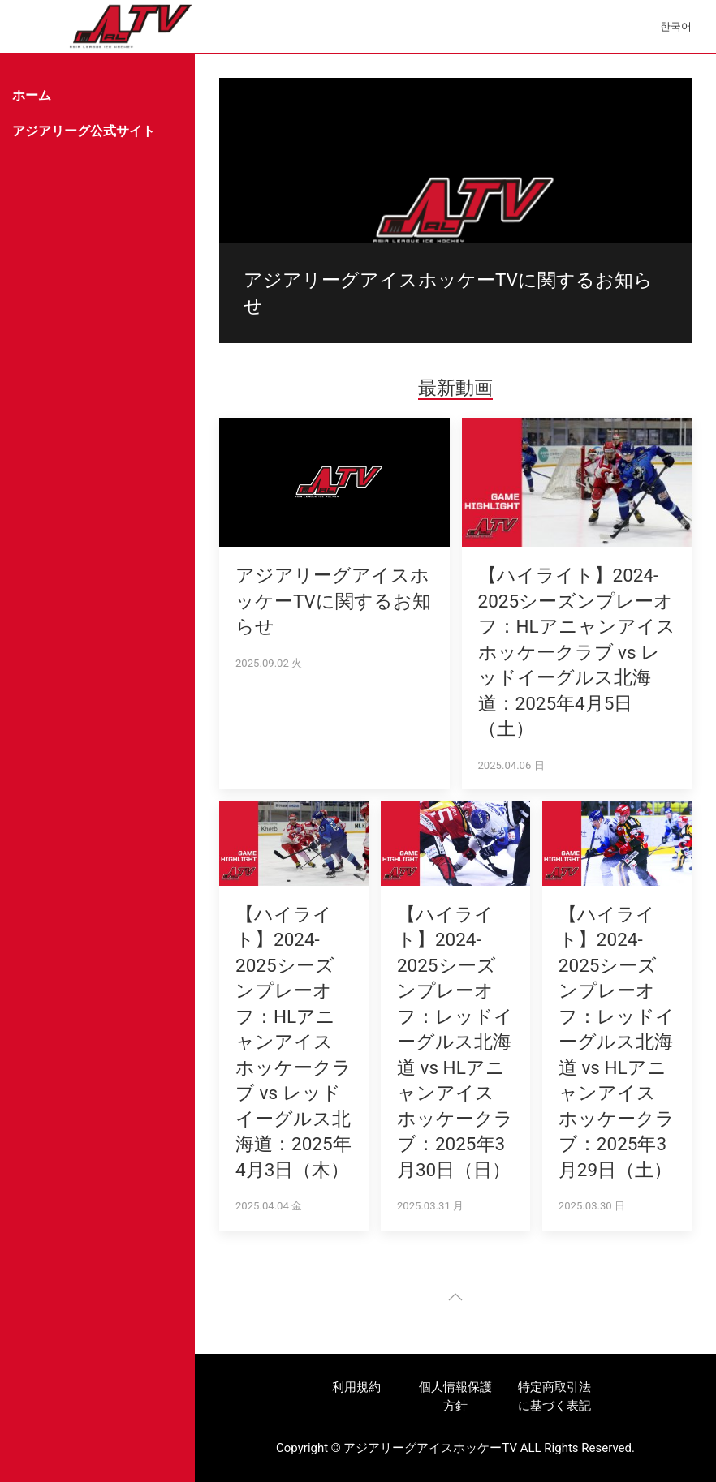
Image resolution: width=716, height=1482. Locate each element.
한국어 (676, 26)
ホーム (31, 95)
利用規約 (356, 1387)
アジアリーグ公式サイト (83, 131)
